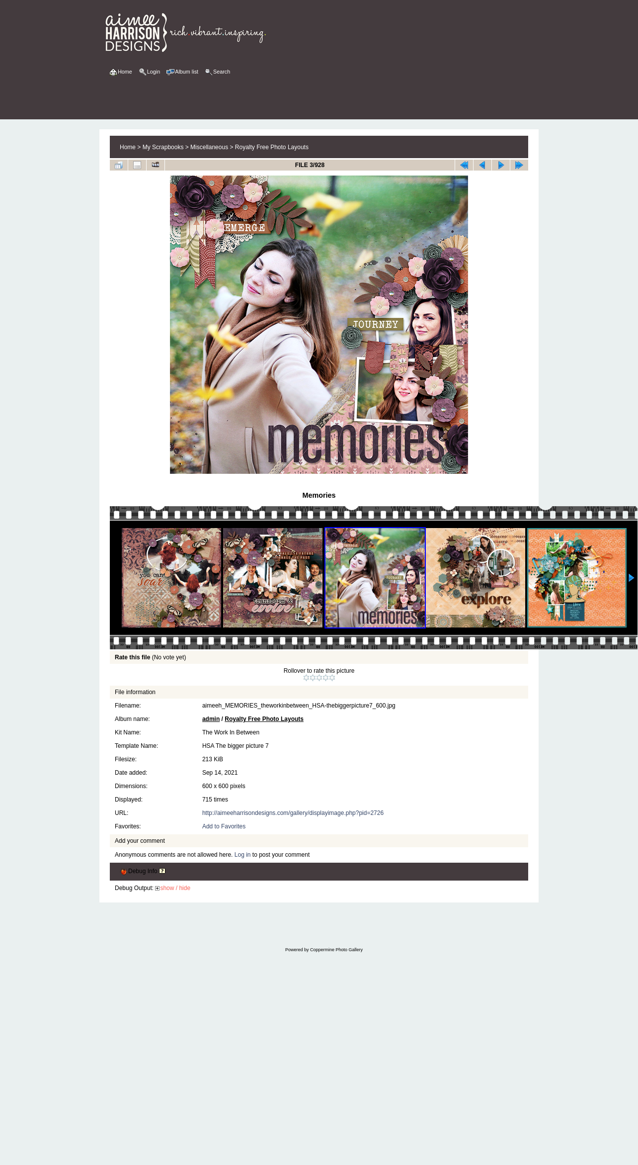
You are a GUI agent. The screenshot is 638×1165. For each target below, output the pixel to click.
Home (128, 147)
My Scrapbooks (163, 147)
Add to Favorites (223, 826)
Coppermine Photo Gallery (336, 949)
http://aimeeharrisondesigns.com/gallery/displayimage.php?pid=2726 (293, 812)
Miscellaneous (209, 147)
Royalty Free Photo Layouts (272, 147)
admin (211, 719)
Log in (243, 854)
